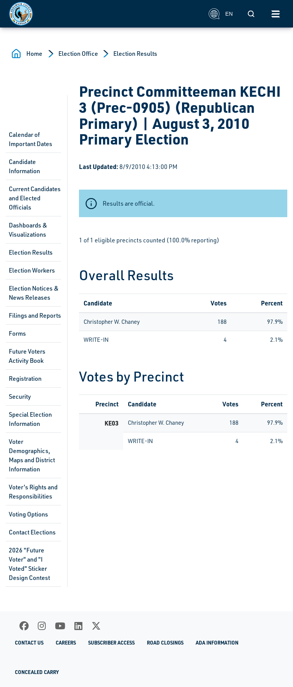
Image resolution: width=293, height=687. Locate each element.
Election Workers (32, 270)
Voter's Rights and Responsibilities (33, 491)
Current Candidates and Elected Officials (35, 198)
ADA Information (217, 643)
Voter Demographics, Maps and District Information (32, 455)
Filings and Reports (35, 315)
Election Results (135, 53)
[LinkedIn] (78, 625)
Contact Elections (32, 532)
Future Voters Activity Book (27, 356)
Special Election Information (30, 419)
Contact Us (29, 643)
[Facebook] (24, 625)
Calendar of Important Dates (30, 139)
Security (20, 396)
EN (221, 13)
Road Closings (165, 643)
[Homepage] (104, 14)
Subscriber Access (111, 643)
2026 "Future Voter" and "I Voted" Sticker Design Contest (29, 563)
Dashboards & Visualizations (28, 229)
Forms (17, 333)
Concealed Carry (37, 672)
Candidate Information (24, 166)
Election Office (78, 53)
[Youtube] (60, 625)
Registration (25, 378)
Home (34, 53)
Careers (66, 643)
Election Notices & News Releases (34, 292)
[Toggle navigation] (275, 13)
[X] (96, 625)
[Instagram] (41, 625)
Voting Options (28, 514)
